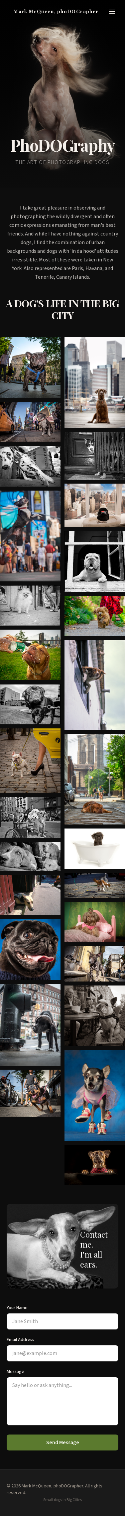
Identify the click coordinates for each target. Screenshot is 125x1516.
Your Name (17, 1307)
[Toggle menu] (112, 11)
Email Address (20, 1339)
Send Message (62, 1442)
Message (15, 1371)
